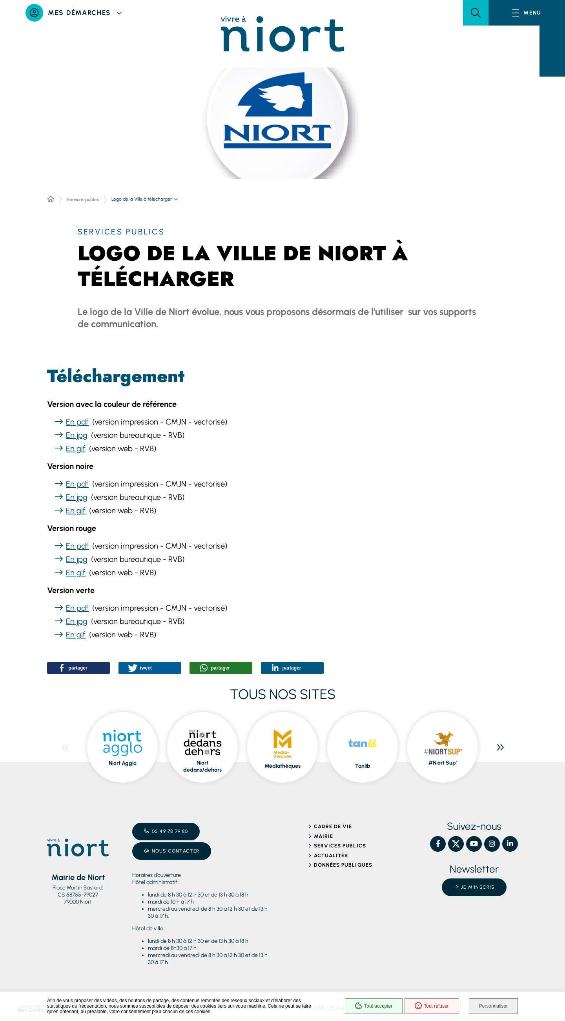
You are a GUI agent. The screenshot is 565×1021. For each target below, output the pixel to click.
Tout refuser (431, 1006)
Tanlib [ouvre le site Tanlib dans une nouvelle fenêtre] (362, 766)
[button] (475, 13)
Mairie (323, 836)
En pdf (77, 421)
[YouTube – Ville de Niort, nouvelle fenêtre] (474, 844)
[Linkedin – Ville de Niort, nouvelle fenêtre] (510, 844)
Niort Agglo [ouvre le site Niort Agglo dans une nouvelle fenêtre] (123, 763)
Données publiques (343, 865)
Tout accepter (373, 1006)
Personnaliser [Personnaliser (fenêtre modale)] (493, 1006)
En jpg (76, 435)
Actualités (331, 855)
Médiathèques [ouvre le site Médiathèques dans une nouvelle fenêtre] (282, 766)
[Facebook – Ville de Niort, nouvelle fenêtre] (438, 844)
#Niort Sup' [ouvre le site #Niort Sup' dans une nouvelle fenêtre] (442, 762)
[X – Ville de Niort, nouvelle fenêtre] (456, 844)
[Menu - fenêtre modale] (526, 13)
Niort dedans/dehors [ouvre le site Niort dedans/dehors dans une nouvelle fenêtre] (202, 766)
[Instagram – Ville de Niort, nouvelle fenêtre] (492, 844)
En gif (76, 448)
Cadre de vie (333, 826)
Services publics (83, 199)
